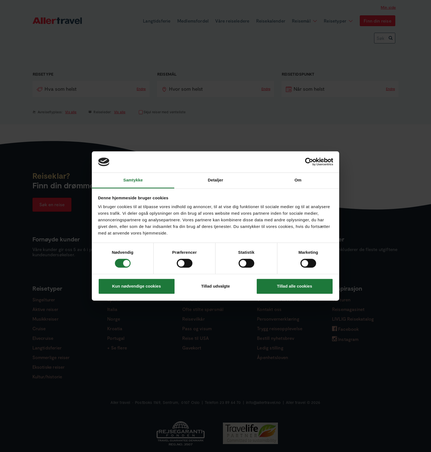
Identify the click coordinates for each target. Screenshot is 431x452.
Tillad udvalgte (215, 286)
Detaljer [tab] (215, 180)
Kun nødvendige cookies (136, 286)
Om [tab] (297, 180)
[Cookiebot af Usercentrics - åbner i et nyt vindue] (309, 162)
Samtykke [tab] (133, 180)
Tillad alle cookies (294, 286)
